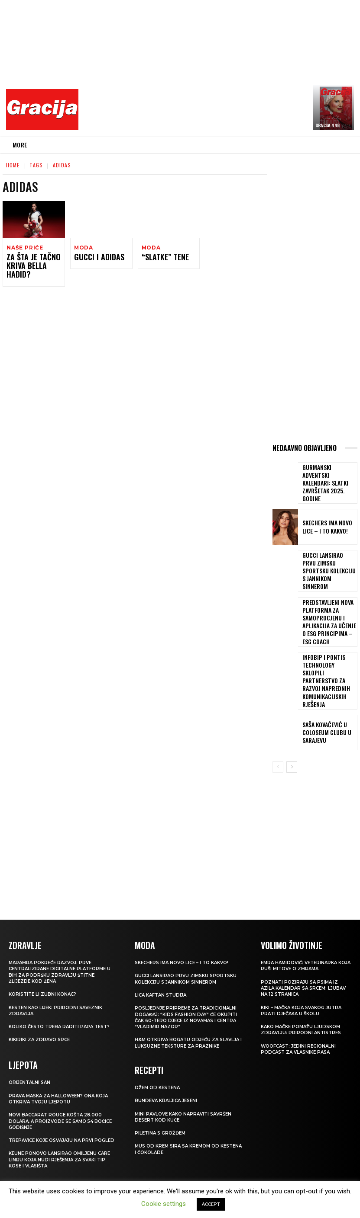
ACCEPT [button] (211, 1204)
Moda (83, 247)
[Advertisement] (222, 67)
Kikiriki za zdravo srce (41, 1004)
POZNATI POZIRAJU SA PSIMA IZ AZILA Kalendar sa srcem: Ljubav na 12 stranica (302, 946)
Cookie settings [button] (163, 1204)
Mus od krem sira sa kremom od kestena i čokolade (180, 1119)
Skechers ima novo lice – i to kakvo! (327, 520)
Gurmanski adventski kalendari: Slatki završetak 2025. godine (328, 479)
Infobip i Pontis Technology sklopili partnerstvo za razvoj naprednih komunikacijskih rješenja (328, 649)
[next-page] (291, 726)
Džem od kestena (159, 1057)
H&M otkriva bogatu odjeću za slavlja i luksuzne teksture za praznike (180, 1010)
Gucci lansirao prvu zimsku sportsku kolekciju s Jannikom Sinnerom (325, 561)
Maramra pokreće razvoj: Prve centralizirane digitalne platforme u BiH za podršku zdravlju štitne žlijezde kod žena (61, 930)
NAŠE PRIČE (23, 247)
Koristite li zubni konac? (45, 952)
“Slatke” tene (162, 257)
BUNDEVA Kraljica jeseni (168, 1071)
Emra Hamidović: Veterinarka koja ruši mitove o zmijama (302, 924)
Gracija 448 (327, 125)
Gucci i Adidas (94, 257)
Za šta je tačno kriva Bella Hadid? (33, 261)
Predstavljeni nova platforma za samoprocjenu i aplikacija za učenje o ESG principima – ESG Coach (326, 604)
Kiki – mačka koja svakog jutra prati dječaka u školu (305, 968)
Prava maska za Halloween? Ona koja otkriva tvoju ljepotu (55, 1062)
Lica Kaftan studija (163, 959)
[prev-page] (277, 726)
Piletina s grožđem (162, 1103)
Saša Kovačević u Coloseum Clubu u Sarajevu (321, 691)
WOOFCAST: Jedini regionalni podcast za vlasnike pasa (301, 1007)
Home (12, 165)
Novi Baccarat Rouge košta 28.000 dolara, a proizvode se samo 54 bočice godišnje (59, 1084)
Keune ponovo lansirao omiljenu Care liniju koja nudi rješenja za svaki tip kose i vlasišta (56, 1129)
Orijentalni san (31, 1046)
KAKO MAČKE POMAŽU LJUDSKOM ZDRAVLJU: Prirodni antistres (304, 988)
